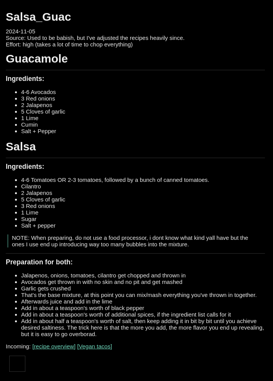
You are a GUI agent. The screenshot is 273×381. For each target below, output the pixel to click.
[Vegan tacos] (94, 346)
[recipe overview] (54, 346)
